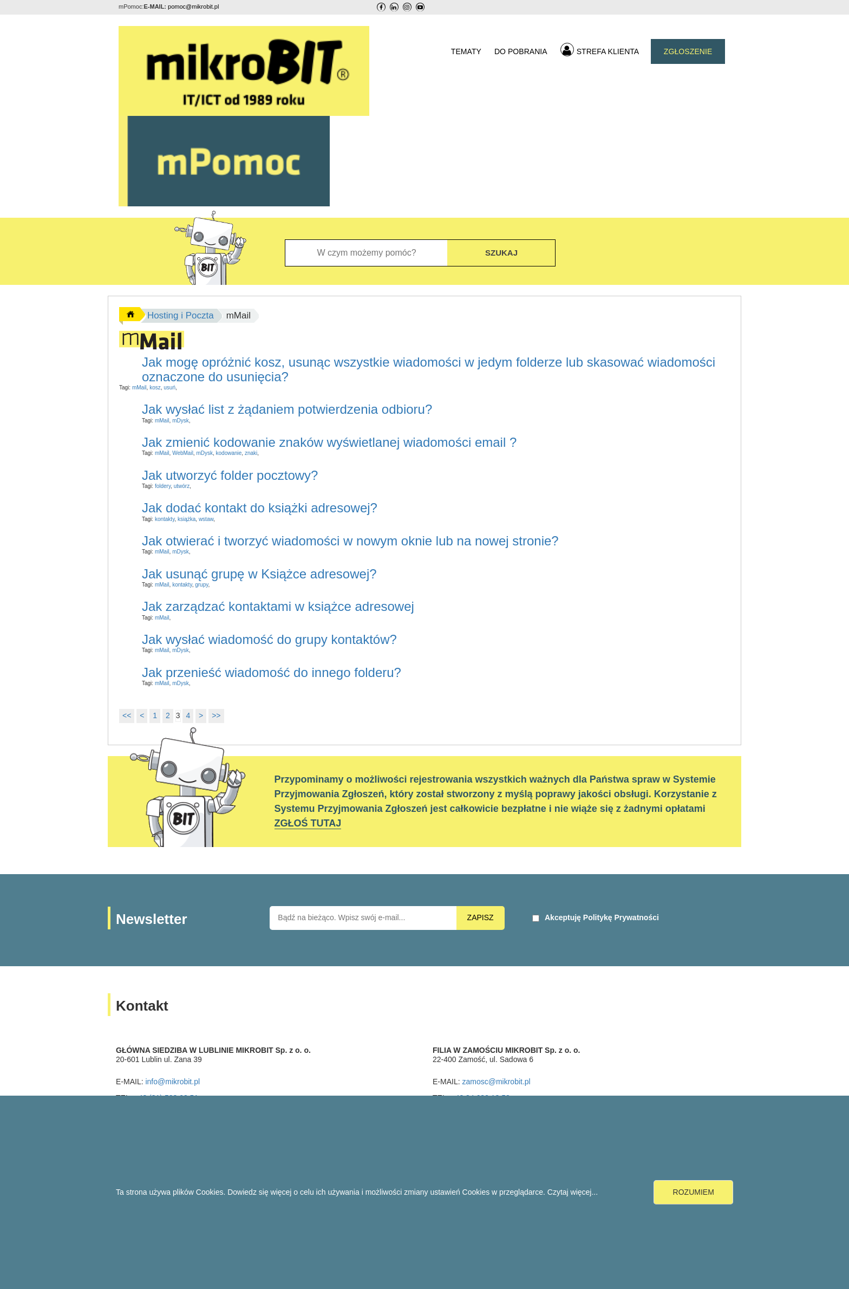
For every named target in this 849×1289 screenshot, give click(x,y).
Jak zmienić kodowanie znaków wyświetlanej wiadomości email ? (329, 442)
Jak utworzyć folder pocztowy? (230, 475)
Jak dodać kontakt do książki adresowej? (259, 507)
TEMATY (466, 51)
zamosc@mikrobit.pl (496, 1081)
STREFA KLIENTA (599, 49)
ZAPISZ (480, 917)
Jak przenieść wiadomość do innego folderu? (271, 672)
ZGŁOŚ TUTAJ (308, 823)
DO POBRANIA (520, 51)
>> (216, 715)
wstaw (206, 519)
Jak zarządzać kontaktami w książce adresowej (278, 606)
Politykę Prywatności (621, 917)
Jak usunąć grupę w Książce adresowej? (259, 574)
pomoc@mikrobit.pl (193, 6)
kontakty (165, 519)
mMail (139, 387)
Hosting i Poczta (180, 315)
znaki (251, 453)
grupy (201, 585)
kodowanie (229, 453)
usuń (169, 387)
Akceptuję (602, 917)
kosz (155, 387)
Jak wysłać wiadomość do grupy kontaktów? (269, 639)
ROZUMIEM (693, 1192)
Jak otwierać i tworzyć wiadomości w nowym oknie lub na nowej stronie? (350, 540)
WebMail (182, 453)
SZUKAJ (501, 252)
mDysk (180, 421)
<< (126, 715)
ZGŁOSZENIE (688, 51)
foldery (163, 486)
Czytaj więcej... (572, 1192)
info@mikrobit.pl (172, 1081)
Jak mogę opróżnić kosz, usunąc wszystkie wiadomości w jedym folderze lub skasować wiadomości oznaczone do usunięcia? (428, 369)
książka (186, 519)
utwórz (182, 486)
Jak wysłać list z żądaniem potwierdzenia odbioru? (287, 409)
